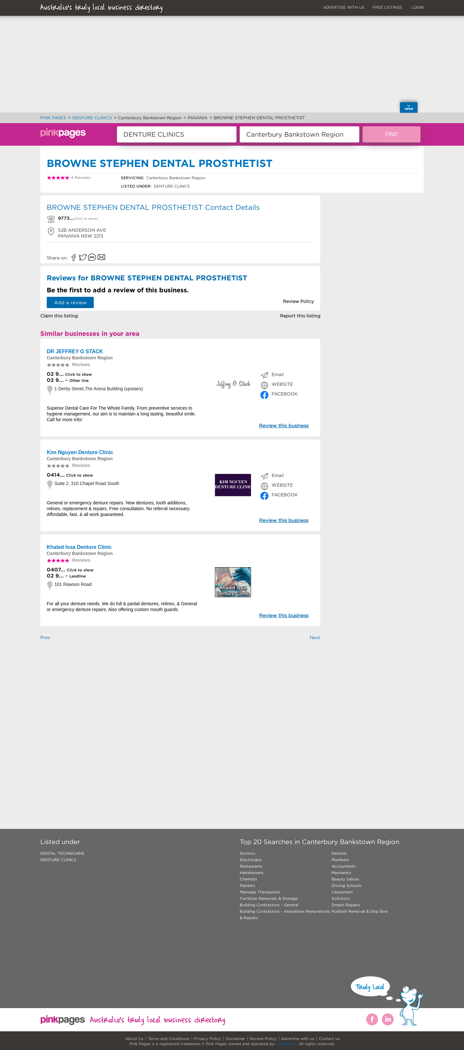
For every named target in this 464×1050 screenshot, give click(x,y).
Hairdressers (252, 872)
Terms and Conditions (168, 1038)
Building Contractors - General (269, 905)
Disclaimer (235, 1038)
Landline (77, 576)
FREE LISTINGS (387, 7)
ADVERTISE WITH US (343, 7)
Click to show (78, 374)
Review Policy (263, 1038)
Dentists (339, 853)
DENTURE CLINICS (58, 860)
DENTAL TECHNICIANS (62, 853)
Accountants (344, 866)
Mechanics (341, 872)
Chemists (248, 879)
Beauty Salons (345, 879)
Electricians (251, 860)
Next (315, 637)
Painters (247, 885)
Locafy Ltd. (286, 1044)
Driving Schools (347, 885)
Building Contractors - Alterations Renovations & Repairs (285, 914)
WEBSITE (282, 384)
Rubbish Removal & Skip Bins (360, 911)
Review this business (283, 425)
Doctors (247, 853)
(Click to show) (85, 218)
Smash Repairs (346, 905)
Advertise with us (297, 1038)
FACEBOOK (285, 393)
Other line (79, 380)
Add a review (70, 302)
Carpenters (342, 892)
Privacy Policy (207, 1038)
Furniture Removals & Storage (269, 898)
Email (278, 374)
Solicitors (341, 898)
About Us (134, 1038)
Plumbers (340, 860)
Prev (45, 637)
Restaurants (251, 866)
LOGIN (417, 7)
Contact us (329, 1038)
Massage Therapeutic (260, 892)
